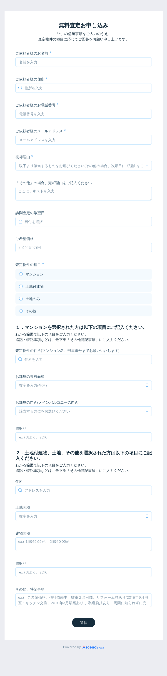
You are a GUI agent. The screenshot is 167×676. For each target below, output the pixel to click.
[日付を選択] (86, 221)
